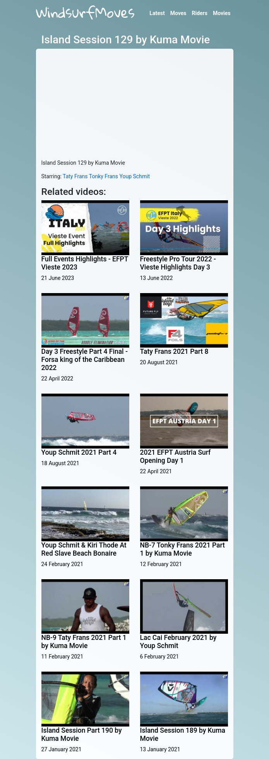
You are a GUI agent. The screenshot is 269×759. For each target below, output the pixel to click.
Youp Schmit (134, 176)
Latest (156, 13)
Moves (178, 13)
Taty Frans (75, 176)
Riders (199, 13)
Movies (222, 13)
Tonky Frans (103, 176)
